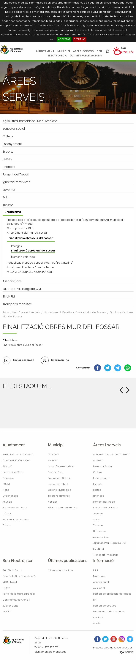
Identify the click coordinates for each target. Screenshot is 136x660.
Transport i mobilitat (105, 555)
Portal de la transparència (19, 594)
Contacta (8, 478)
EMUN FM (98, 549)
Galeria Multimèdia (59, 490)
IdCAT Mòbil (10, 582)
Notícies (53, 502)
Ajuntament (45, 51)
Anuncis (7, 502)
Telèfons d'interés (59, 496)
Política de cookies (104, 605)
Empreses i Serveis (59, 478)
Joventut (98, 513)
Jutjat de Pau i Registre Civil (109, 543)
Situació (7, 466)
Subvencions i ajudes (16, 519)
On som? (53, 454)
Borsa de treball (58, 484)
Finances (98, 496)
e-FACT (7, 611)
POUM (6, 484)
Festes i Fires (55, 472)
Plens (6, 490)
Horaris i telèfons (13, 472)
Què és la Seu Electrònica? (19, 576)
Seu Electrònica (12, 570)
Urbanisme (51, 312)
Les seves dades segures (109, 611)
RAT (95, 600)
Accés (97, 623)
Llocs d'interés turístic (61, 466)
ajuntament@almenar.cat (50, 651)
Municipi (63, 51)
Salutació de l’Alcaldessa (18, 454)
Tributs (7, 525)
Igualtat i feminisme (105, 507)
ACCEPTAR (64, 39)
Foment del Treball (104, 502)
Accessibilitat (101, 582)
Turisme (98, 525)
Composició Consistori (16, 460)
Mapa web (99, 576)
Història (52, 460)
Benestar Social (102, 466)
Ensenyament (101, 478)
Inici (15, 312)
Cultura (97, 472)
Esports (97, 484)
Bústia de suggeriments (62, 507)
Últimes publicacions (86, 55)
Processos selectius (15, 507)
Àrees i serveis (83, 51)
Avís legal (99, 588)
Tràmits (7, 513)
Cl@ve (6, 588)
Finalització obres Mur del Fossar (84, 312)
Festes (97, 490)
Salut (96, 519)
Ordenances (10, 496)
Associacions (101, 537)
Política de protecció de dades (112, 594)
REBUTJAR (79, 39)
